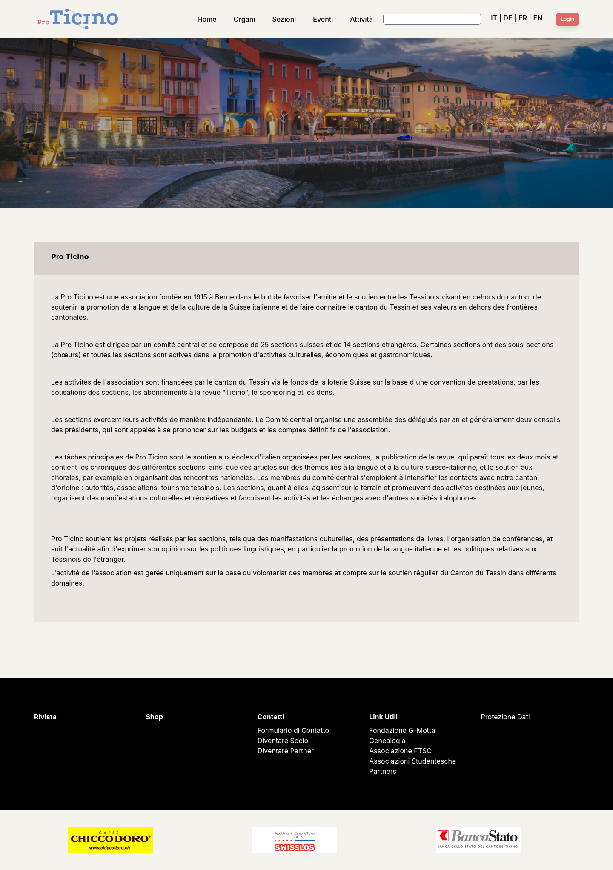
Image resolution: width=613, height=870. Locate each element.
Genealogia (387, 740)
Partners (382, 771)
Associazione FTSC (400, 751)
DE (507, 18)
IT (494, 18)
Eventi (323, 19)
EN (538, 18)
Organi (244, 19)
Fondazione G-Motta (402, 730)
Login (567, 19)
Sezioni (284, 19)
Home (207, 19)
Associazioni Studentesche (412, 761)
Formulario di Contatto (293, 730)
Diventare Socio (283, 740)
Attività (361, 19)
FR (522, 18)
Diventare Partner (286, 751)
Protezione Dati (505, 716)
